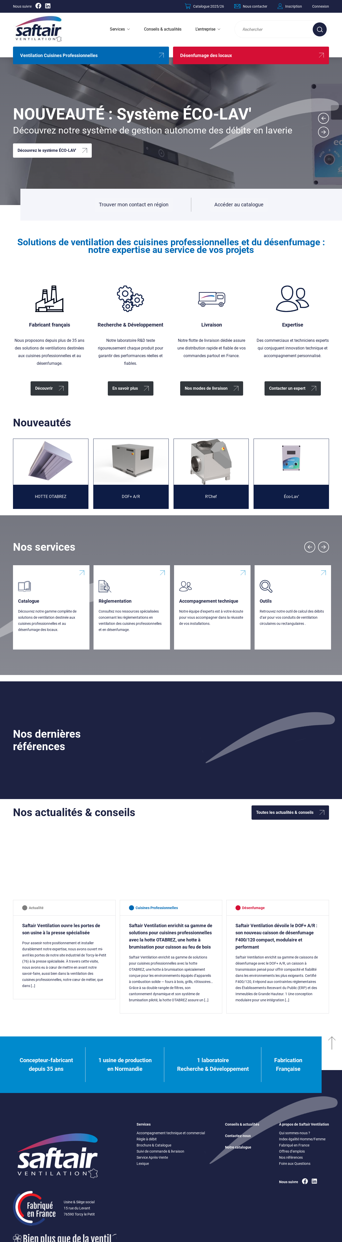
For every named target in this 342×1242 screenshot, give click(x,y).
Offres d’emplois (292, 1151)
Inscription (290, 6)
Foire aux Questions (294, 1164)
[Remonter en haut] (332, 1064)
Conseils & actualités (162, 29)
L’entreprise (205, 29)
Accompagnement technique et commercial (171, 1133)
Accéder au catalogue (239, 206)
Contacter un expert (287, 388)
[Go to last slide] (323, 118)
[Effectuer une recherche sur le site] (320, 29)
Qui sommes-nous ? (294, 1133)
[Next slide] (323, 132)
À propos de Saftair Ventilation (304, 1124)
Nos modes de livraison (206, 388)
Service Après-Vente (152, 1157)
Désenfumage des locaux (206, 55)
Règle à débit (147, 1139)
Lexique (143, 1164)
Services (117, 29)
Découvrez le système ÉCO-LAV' (47, 150)
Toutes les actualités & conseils (284, 812)
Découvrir (44, 388)
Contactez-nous (238, 1136)
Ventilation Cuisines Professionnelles (59, 55)
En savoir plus (125, 388)
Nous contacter (250, 6)
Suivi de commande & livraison (160, 1151)
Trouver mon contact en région (133, 204)
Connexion (320, 6)
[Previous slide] (309, 547)
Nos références (291, 1157)
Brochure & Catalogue (154, 1145)
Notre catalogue (238, 1147)
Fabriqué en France (294, 1145)
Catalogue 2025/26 (204, 6)
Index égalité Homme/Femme (302, 1139)
